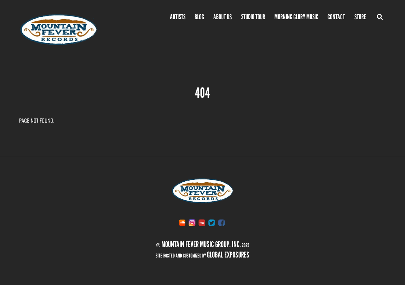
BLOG (199, 17)
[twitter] (211, 222)
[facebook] (221, 222)
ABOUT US (222, 17)
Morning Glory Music (296, 17)
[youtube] (202, 222)
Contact (336, 17)
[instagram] (192, 222)
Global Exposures (228, 254)
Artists (177, 17)
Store (360, 17)
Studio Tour (253, 17)
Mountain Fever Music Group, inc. (201, 244)
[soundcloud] (182, 222)
